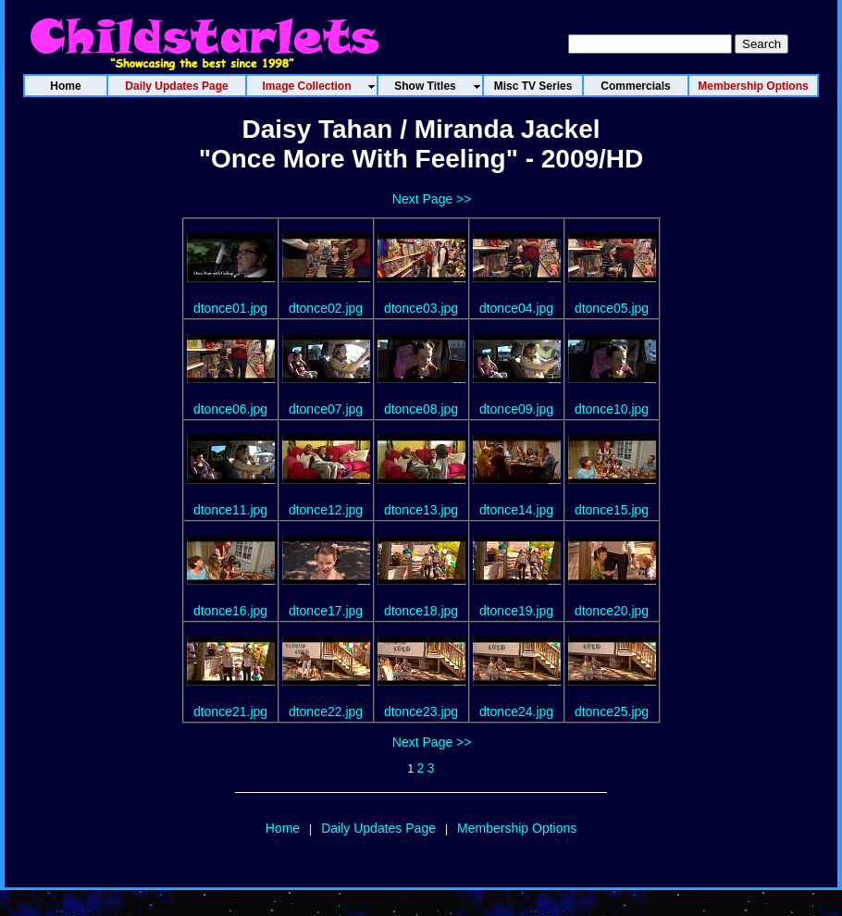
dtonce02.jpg (326, 308)
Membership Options (516, 828)
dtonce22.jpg (326, 711)
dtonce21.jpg (230, 711)
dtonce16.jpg (230, 610)
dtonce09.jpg (516, 409)
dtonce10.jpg (612, 409)
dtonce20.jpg (612, 610)
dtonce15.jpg (612, 509)
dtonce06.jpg (230, 409)
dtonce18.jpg (421, 610)
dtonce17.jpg (326, 610)
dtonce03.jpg (421, 308)
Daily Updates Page (378, 828)
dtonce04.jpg (516, 308)
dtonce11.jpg (230, 509)
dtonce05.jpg (612, 308)
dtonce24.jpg (516, 711)
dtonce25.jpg (612, 711)
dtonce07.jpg (326, 409)
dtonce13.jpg (421, 509)
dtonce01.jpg (230, 308)
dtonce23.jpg (421, 711)
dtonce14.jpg (516, 509)
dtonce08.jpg (421, 409)
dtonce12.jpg (326, 509)
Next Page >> (432, 199)
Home (283, 828)
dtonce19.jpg (516, 610)
